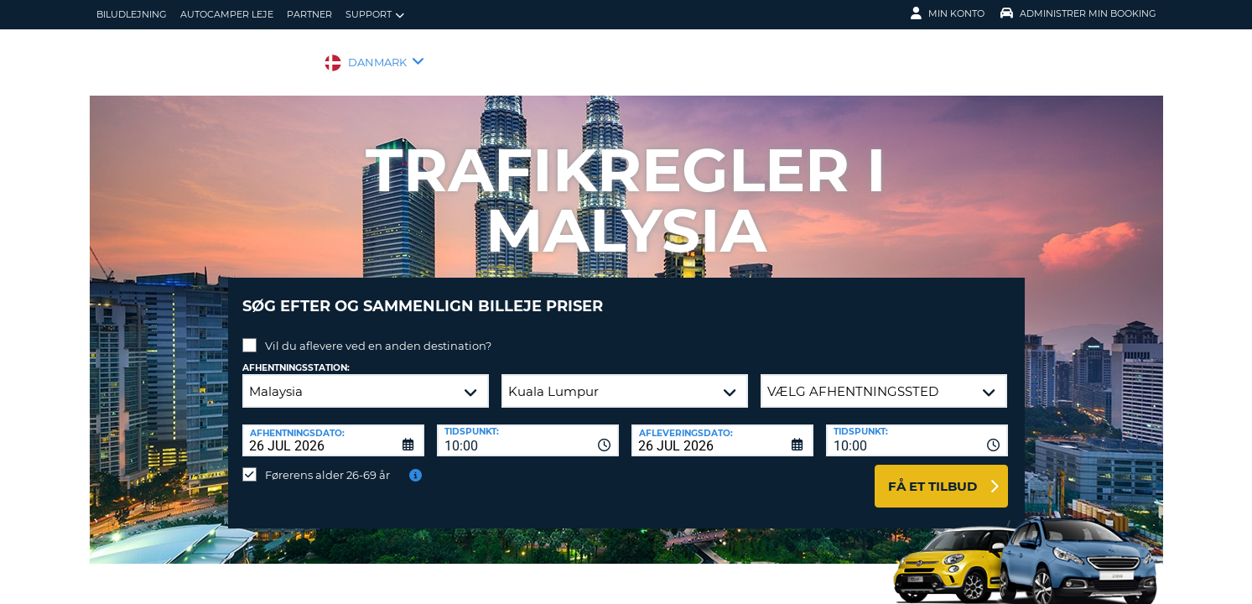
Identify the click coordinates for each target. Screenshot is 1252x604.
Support (374, 14)
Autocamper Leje (226, 14)
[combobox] (528, 428)
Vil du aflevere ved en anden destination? (378, 333)
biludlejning (131, 14)
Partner (309, 14)
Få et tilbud (932, 474)
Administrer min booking (1078, 13)
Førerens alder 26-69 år (327, 462)
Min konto (947, 13)
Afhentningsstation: (296, 355)
